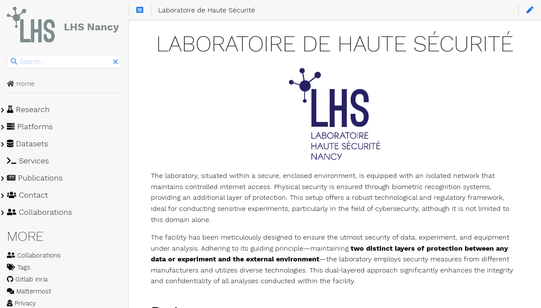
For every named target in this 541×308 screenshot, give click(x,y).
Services (28, 161)
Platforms (30, 126)
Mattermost (29, 291)
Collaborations (39, 212)
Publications (35, 178)
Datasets (27, 143)
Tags (18, 267)
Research (28, 109)
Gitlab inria (27, 279)
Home (20, 84)
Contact (27, 195)
